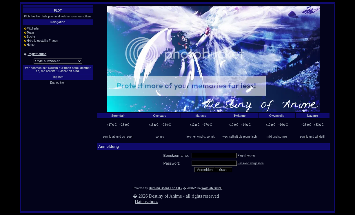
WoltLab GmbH (211, 188)
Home (30, 44)
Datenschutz (146, 201)
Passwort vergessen (251, 163)
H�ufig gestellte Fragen (42, 40)
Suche (31, 36)
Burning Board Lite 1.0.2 (165, 188)
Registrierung (37, 54)
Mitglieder (33, 28)
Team (30, 32)
